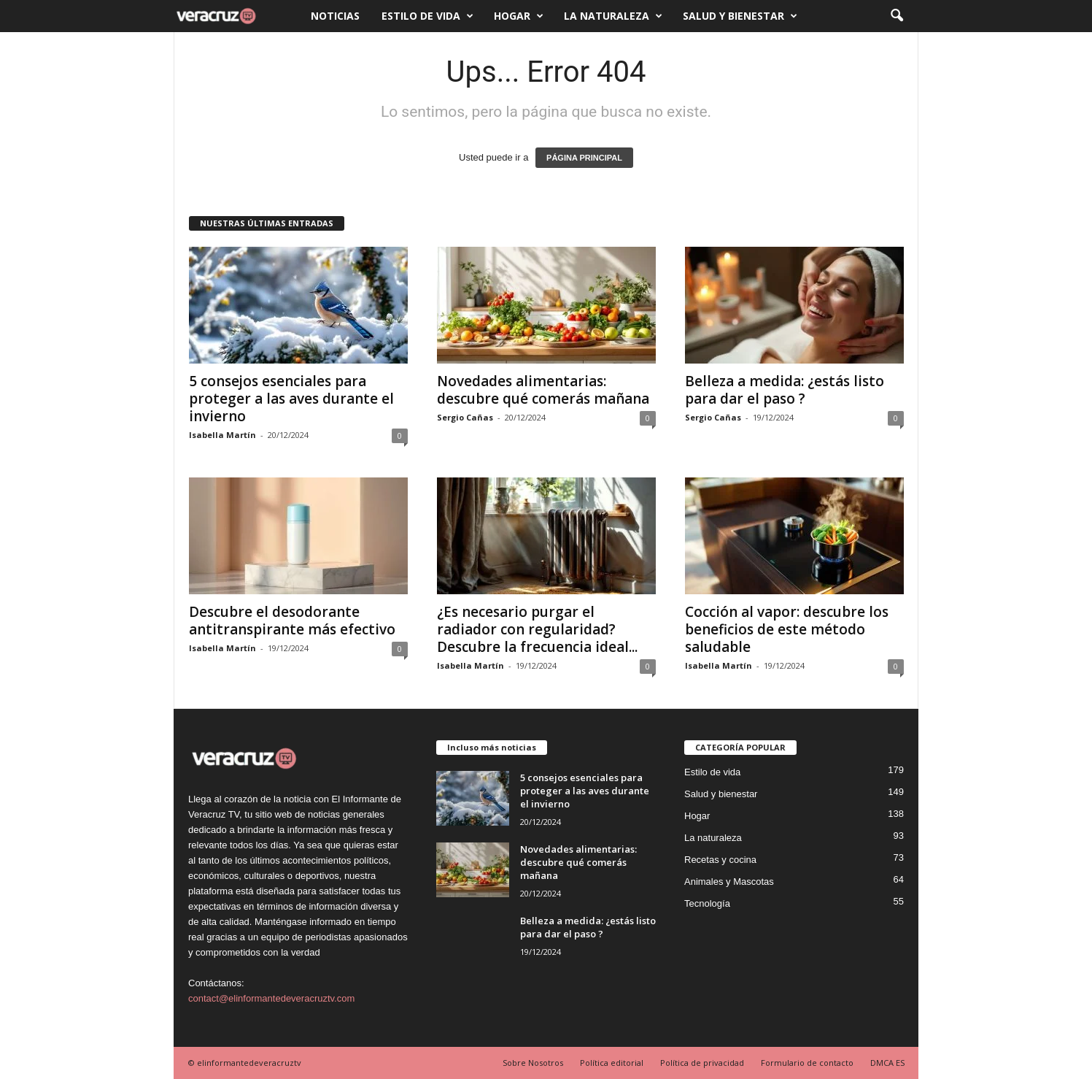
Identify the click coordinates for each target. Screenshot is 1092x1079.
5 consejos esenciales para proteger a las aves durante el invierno (291, 399)
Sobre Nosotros (533, 1062)
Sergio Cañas (465, 417)
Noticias (335, 16)
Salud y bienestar (740, 16)
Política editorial (611, 1062)
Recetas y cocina (720, 859)
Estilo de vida (427, 16)
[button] (896, 16)
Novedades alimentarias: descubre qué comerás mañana (543, 390)
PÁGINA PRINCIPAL (584, 157)
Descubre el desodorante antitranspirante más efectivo (292, 620)
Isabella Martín (222, 434)
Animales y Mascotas (729, 881)
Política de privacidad (702, 1062)
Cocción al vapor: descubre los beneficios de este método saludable (786, 629)
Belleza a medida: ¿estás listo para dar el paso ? (784, 390)
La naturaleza (613, 16)
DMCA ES (887, 1062)
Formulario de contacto (807, 1062)
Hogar (518, 16)
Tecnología (707, 903)
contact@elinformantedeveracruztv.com (271, 998)
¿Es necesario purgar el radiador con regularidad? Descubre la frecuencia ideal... (537, 629)
